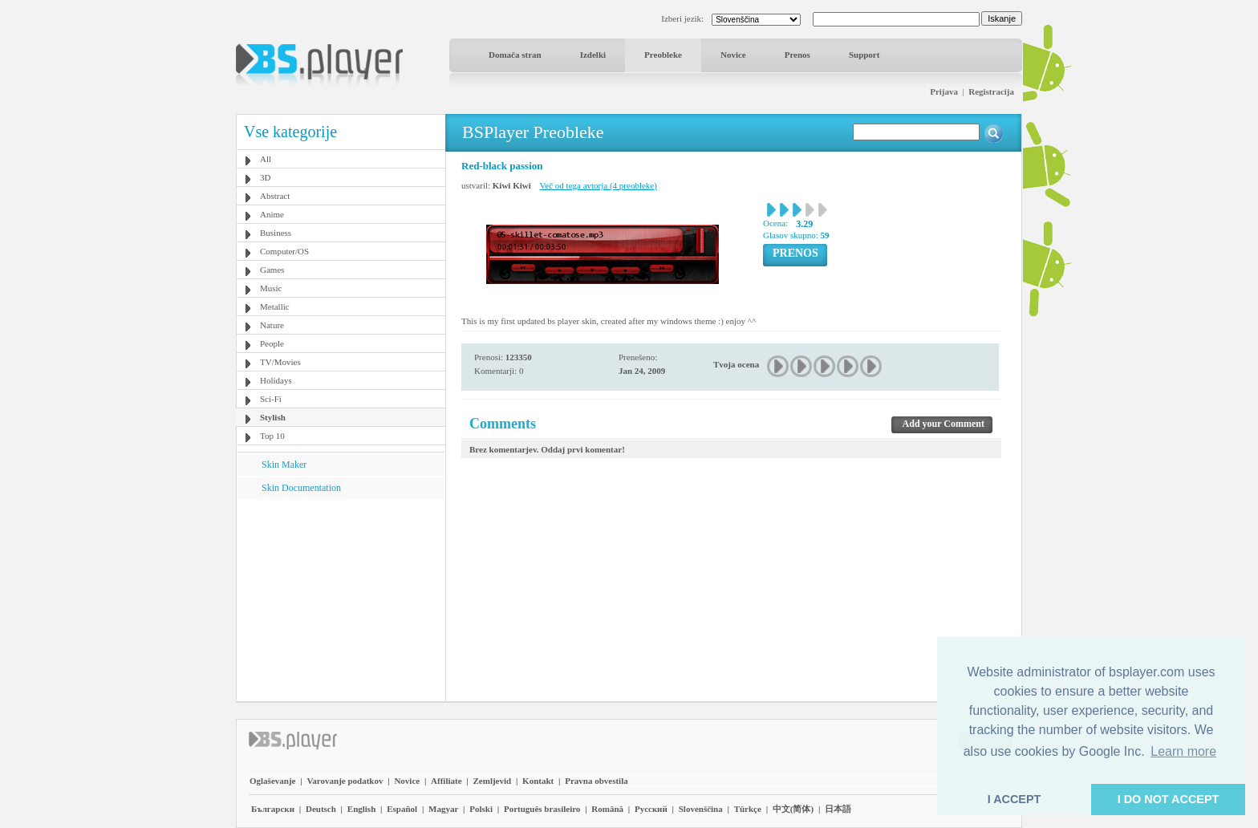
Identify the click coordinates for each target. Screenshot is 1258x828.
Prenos (797, 54)
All (265, 159)
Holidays (276, 380)
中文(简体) (793, 809)
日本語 (838, 809)
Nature (272, 325)
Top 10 (272, 435)
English (361, 809)
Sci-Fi (271, 399)
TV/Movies (280, 362)
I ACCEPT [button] (1014, 799)
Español (402, 809)
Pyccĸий (651, 809)
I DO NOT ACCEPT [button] (1168, 799)
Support (864, 54)
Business (275, 232)
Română (607, 809)
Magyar (443, 809)
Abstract (275, 196)
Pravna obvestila (596, 780)
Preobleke (663, 54)
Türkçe (747, 809)
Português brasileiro (542, 809)
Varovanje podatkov (344, 780)
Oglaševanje (272, 780)
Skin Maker (284, 464)
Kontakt (538, 780)
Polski (481, 809)
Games (272, 269)
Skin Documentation (301, 487)
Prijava (944, 91)
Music (271, 288)
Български (272, 809)
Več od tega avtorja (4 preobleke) (598, 185)
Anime (272, 214)
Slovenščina (701, 809)
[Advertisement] (341, 599)
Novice (733, 54)
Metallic (275, 306)
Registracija (991, 91)
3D (265, 177)
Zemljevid (492, 780)
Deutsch (321, 809)
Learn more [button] (1183, 751)
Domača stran (515, 54)
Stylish (273, 417)
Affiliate (446, 780)
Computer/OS (284, 251)
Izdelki (593, 54)
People (272, 343)
